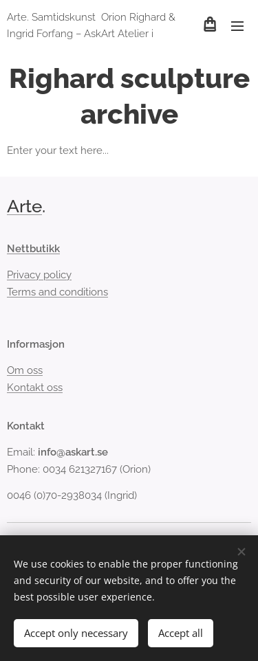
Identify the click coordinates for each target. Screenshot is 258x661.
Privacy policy (39, 275)
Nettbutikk (33, 249)
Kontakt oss (35, 387)
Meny (237, 26)
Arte (24, 206)
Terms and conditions (57, 292)
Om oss (25, 371)
